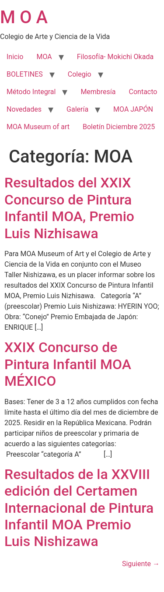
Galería (77, 109)
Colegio (79, 74)
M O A (24, 17)
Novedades (24, 109)
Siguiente (141, 564)
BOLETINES (25, 74)
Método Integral (31, 92)
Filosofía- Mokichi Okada (115, 57)
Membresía (97, 92)
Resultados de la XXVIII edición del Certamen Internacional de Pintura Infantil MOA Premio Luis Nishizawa (79, 508)
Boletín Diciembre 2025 (119, 127)
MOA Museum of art (38, 127)
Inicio (15, 57)
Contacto (143, 92)
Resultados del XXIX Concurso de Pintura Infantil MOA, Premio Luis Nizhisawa (69, 207)
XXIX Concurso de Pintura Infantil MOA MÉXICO (67, 364)
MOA (44, 57)
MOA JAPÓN (133, 109)
